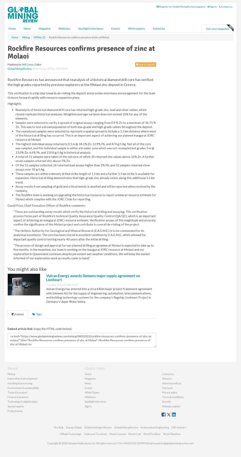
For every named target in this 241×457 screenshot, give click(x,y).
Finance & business (18, 397)
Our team (167, 388)
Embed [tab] (18, 314)
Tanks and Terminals (95, 434)
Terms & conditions (173, 397)
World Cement (117, 434)
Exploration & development (22, 378)
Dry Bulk (59, 427)
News (88, 383)
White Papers (92, 392)
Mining (11, 374)
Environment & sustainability (23, 388)
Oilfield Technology (70, 434)
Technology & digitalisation (22, 401)
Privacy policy (169, 392)
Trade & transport (17, 392)
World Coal (134, 434)
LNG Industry (178, 427)
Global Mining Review (20, 68)
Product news (15, 411)
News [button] (27, 28)
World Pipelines (172, 434)
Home (12, 28)
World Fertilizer (152, 434)
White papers (136, 28)
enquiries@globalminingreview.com (174, 443)
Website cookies (171, 406)
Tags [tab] (37, 314)
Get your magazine (219, 28)
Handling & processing (20, 383)
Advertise (159, 28)
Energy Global (74, 427)
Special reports (16, 406)
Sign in (212, 6)
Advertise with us (171, 383)
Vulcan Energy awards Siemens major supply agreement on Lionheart (93, 278)
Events (115, 28)
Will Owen (28, 64)
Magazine (45, 28)
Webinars (64, 28)
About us (167, 378)
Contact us (225, 6)
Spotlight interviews (90, 28)
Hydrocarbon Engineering (155, 427)
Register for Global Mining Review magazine (181, 6)
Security (166, 401)
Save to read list (145, 64)
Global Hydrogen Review (98, 427)
